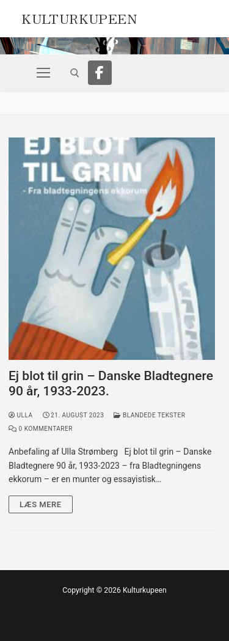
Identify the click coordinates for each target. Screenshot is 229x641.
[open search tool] (74, 73)
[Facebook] (100, 72)
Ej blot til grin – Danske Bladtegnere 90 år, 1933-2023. (111, 383)
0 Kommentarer (41, 428)
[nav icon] (43, 73)
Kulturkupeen (79, 17)
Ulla (21, 415)
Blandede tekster (149, 415)
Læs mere (41, 504)
